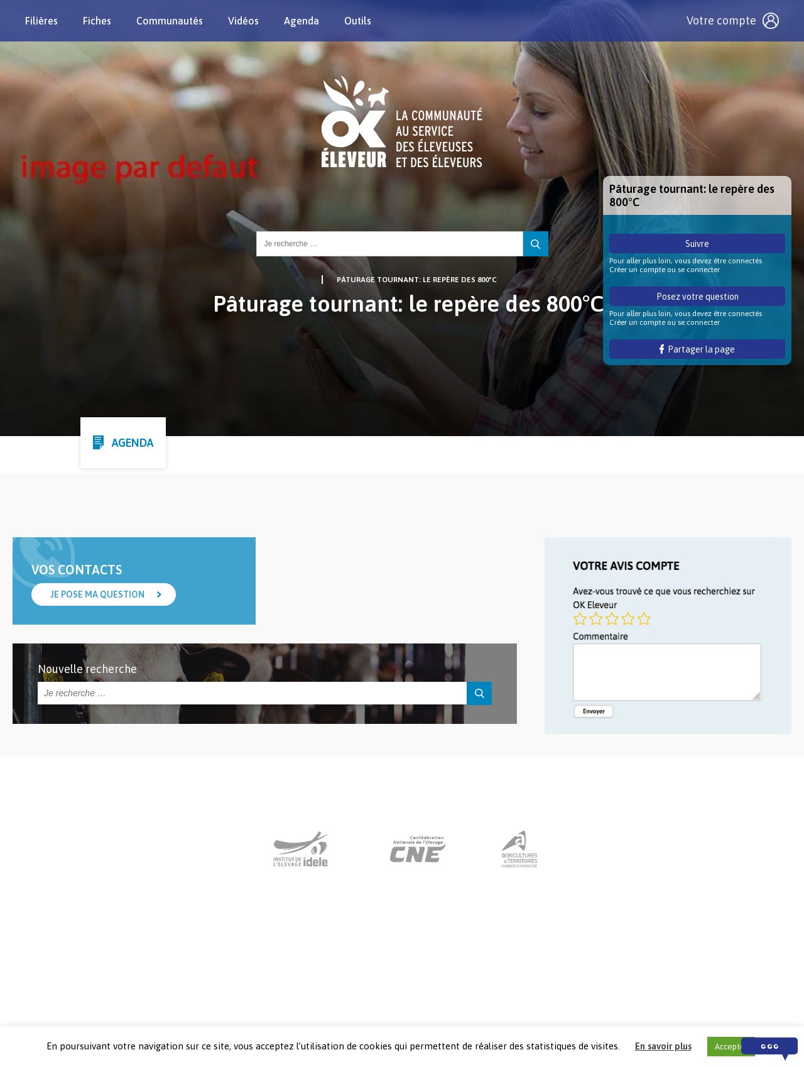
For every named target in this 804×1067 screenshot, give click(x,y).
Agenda (301, 20)
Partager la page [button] (698, 349)
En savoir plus (663, 1046)
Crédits (544, 989)
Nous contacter (390, 989)
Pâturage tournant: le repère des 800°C (417, 279)
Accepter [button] (731, 1046)
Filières (41, 20)
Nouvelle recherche (87, 669)
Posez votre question (697, 297)
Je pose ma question (97, 594)
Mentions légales (476, 989)
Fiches (97, 20)
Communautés (169, 20)
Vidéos (243, 20)
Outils (357, 20)
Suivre (697, 244)
